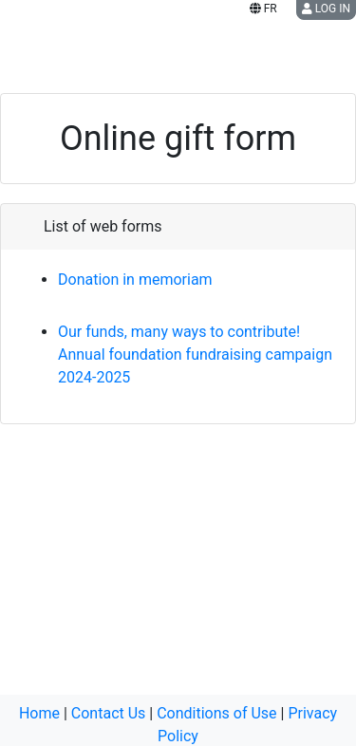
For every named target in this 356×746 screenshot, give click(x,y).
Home (39, 713)
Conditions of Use (216, 713)
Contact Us (108, 713)
